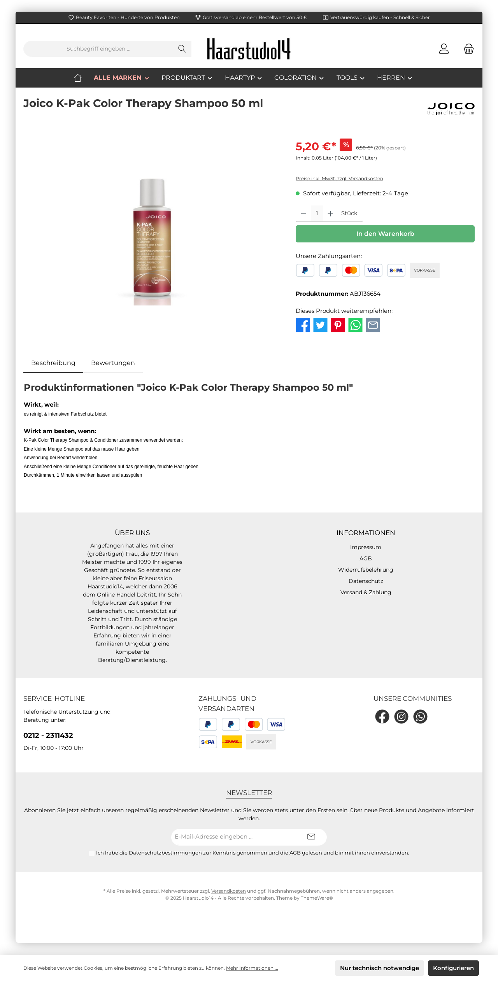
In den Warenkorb (385, 233)
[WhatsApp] (420, 716)
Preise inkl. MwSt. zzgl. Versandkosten (339, 178)
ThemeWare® (317, 898)
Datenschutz (366, 580)
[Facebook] (382, 716)
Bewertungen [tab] (113, 363)
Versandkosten (228, 891)
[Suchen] (182, 49)
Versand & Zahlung (365, 592)
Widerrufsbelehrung (365, 569)
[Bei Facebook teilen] (303, 324)
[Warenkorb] (466, 49)
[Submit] (311, 837)
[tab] (53, 363)
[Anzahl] (317, 213)
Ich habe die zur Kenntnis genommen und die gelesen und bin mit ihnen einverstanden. (252, 852)
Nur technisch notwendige (379, 968)
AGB (365, 558)
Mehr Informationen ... (252, 968)
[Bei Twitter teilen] (320, 324)
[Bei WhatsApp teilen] (355, 324)
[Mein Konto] (443, 49)
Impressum (365, 547)
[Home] (84, 78)
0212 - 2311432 (48, 735)
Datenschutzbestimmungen (165, 852)
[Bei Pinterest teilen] (338, 324)
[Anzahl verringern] (304, 213)
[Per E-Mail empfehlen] (373, 324)
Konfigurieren (453, 968)
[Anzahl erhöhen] (330, 213)
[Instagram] (401, 716)
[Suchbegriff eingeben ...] (98, 49)
